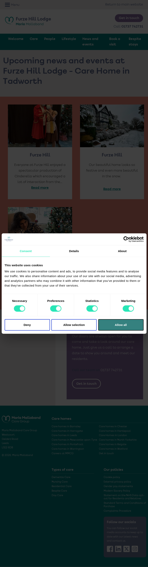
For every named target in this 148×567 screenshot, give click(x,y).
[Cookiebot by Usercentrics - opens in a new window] (126, 239)
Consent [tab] (26, 251)
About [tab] (122, 251)
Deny (27, 325)
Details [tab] (74, 251)
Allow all (121, 325)
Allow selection (74, 325)
